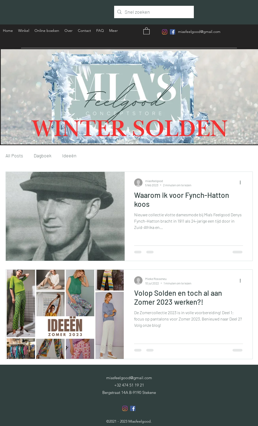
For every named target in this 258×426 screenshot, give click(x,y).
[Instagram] (164, 31)
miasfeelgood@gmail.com (199, 31)
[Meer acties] (242, 182)
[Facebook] (172, 31)
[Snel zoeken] (154, 12)
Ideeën (69, 155)
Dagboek (43, 155)
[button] (146, 30)
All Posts (14, 155)
